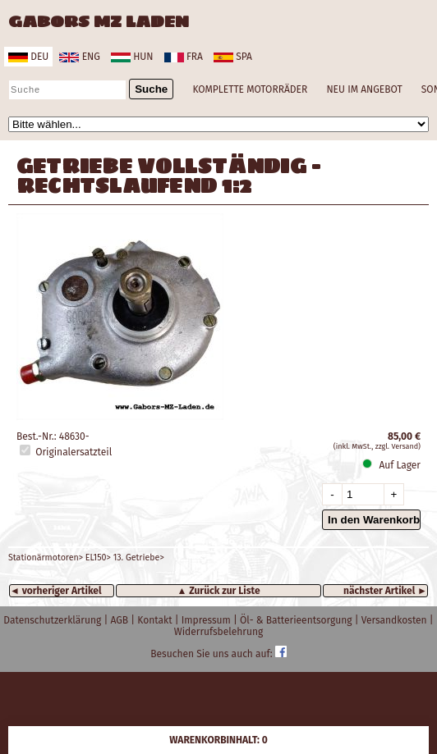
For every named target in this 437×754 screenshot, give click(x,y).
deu (28, 56)
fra (183, 56)
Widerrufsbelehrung (218, 631)
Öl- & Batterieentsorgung (297, 620)
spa (233, 56)
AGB (120, 620)
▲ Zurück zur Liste (218, 590)
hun (132, 56)
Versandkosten (395, 620)
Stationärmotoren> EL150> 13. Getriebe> (86, 557)
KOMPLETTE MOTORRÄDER (249, 89)
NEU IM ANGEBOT (364, 89)
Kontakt (155, 620)
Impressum (207, 620)
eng (79, 56)
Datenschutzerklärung (53, 620)
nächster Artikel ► (385, 590)
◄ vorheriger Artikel (56, 590)
